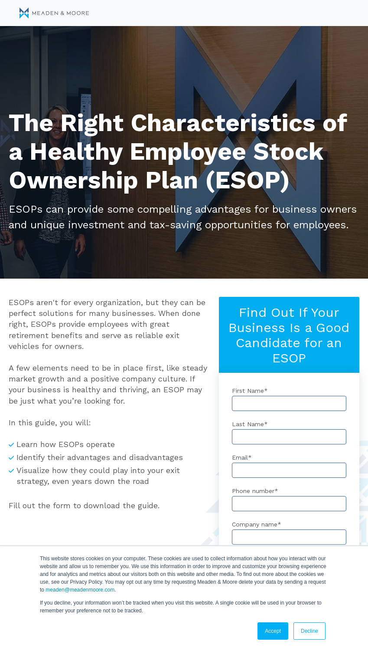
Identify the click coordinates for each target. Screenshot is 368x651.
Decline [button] (309, 631)
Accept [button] (273, 631)
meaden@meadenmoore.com (80, 590)
